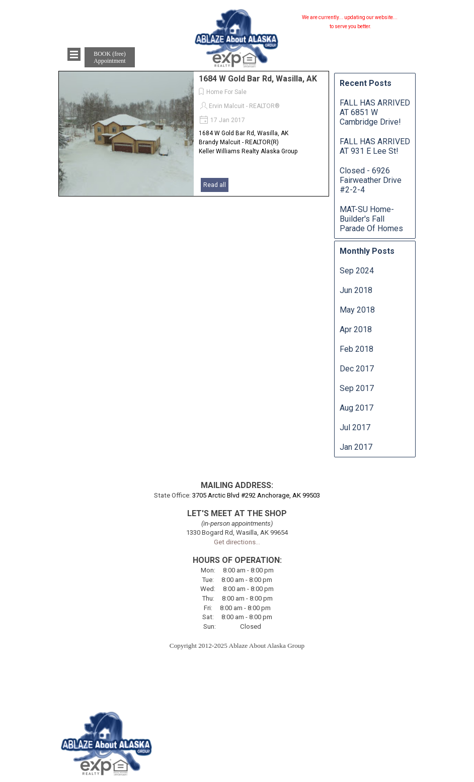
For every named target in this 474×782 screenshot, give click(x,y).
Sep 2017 (357, 388)
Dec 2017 (357, 368)
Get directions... (237, 542)
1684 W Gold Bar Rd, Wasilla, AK (258, 78)
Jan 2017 (356, 447)
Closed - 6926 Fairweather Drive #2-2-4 (371, 180)
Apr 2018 (356, 329)
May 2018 (357, 310)
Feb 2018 (356, 349)
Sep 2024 (357, 270)
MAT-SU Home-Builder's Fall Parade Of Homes (371, 219)
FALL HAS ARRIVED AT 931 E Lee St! (375, 146)
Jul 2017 (355, 427)
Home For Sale (226, 91)
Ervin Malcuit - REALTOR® (244, 106)
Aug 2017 (356, 408)
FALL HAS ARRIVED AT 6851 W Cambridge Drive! (375, 112)
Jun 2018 (356, 290)
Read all (214, 184)
